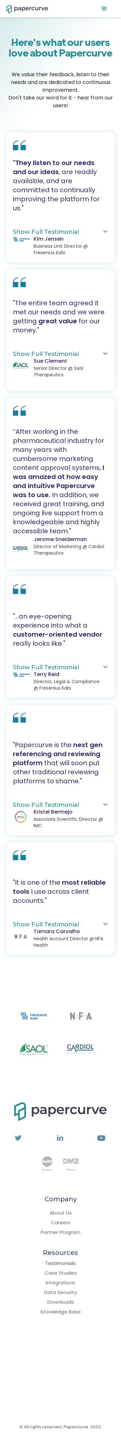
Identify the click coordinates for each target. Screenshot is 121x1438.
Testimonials (60, 1266)
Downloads (60, 1305)
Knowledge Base (61, 1315)
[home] (23, 9)
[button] (104, 9)
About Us (61, 1216)
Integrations (60, 1286)
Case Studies (61, 1276)
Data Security (60, 1295)
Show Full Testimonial (46, 231)
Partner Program (60, 1235)
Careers (60, 1226)
